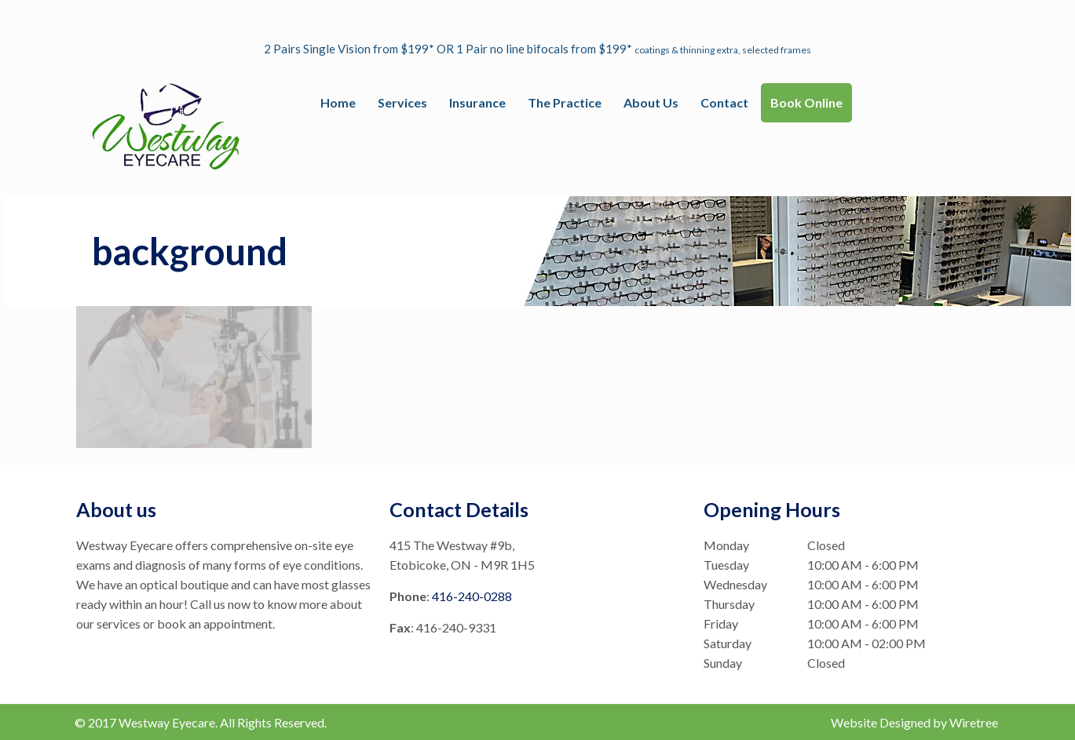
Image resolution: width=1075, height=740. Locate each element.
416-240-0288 (472, 596)
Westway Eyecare (167, 722)
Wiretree (973, 722)
